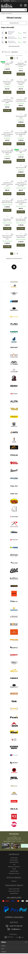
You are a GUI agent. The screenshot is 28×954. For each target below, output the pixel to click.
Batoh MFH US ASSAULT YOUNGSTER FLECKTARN (20, 185)
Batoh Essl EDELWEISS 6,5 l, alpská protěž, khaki (20, 135)
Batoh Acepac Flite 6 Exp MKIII (7, 64)
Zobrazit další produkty (14, 259)
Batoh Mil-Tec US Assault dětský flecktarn (11, 38)
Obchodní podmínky (14, 863)
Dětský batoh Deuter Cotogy (21, 117)
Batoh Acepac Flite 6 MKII (21, 152)
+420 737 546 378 (15, 927)
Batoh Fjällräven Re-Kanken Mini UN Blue (21, 220)
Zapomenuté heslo (14, 894)
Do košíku (7, 73)
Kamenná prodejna (14, 872)
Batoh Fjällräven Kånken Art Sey (7, 220)
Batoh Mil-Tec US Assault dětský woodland (11, 32)
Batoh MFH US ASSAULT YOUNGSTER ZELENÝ (20, 203)
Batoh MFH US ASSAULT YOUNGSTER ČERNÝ (7, 102)
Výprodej (3, 952)
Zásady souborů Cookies (14, 891)
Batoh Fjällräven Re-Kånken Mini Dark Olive (7, 202)
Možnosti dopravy (14, 860)
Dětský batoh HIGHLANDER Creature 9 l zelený (20, 65)
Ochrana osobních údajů (14, 889)
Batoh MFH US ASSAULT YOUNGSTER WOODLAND (7, 135)
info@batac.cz (15, 930)
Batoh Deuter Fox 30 (21, 168)
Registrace (14, 881)
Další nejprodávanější (14, 47)
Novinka (3, 946)
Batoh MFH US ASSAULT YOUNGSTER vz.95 (7, 185)
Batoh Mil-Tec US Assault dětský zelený (12, 43)
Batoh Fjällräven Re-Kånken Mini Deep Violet (7, 238)
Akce (2, 949)
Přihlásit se (13, 1)
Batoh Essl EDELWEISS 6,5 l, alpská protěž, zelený (7, 153)
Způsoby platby (14, 858)
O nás (14, 865)
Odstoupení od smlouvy (14, 874)
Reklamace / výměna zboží (14, 867)
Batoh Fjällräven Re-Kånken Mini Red (21, 237)
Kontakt (14, 869)
